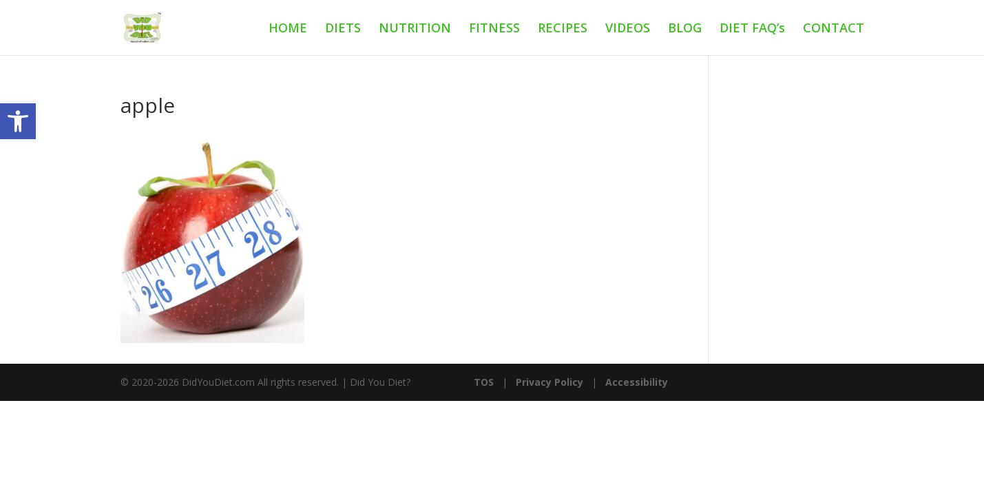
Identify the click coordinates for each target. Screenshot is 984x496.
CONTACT (833, 29)
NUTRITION (415, 29)
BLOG (685, 29)
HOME (288, 29)
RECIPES (562, 29)
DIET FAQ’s (752, 29)
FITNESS (494, 29)
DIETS (343, 29)
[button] (18, 121)
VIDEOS (627, 29)
